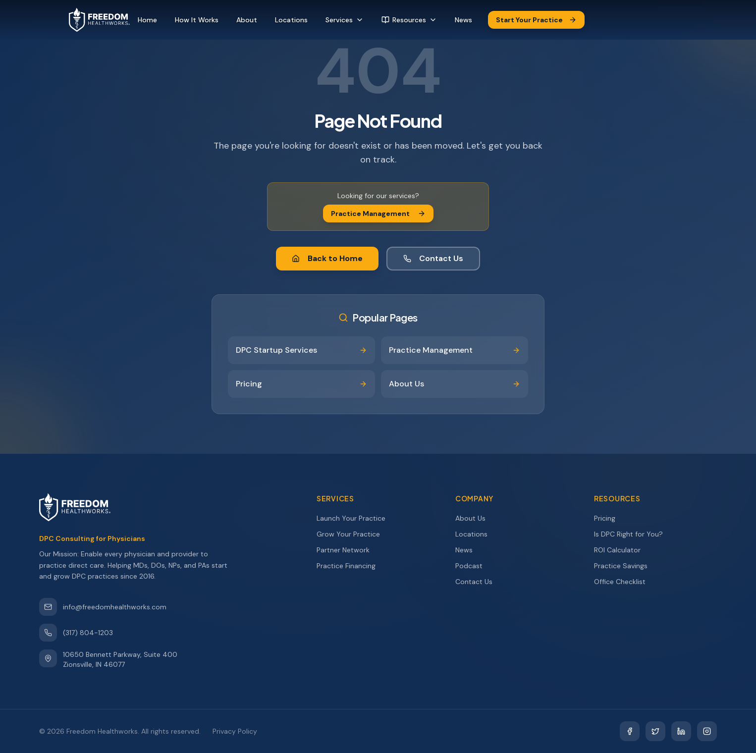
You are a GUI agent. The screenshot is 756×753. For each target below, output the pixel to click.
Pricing (609, 518)
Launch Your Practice (355, 518)
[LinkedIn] (681, 731)
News (463, 19)
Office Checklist (624, 581)
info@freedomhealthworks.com (102, 607)
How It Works (196, 19)
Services (344, 19)
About (246, 19)
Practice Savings (625, 565)
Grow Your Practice (353, 534)
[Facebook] (630, 731)
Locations (291, 19)
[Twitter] (655, 731)
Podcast (473, 565)
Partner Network (347, 549)
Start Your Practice (536, 19)
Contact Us (433, 258)
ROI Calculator (621, 549)
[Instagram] (707, 731)
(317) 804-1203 (76, 633)
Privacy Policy (235, 731)
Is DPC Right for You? (633, 534)
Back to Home (327, 258)
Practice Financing (350, 565)
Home (147, 19)
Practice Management (378, 213)
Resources (409, 19)
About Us (474, 518)
